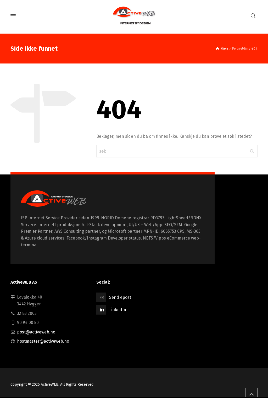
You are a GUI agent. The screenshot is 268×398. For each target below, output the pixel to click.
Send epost (120, 297)
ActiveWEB (49, 384)
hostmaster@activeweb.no (43, 341)
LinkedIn (117, 309)
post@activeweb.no (36, 332)
